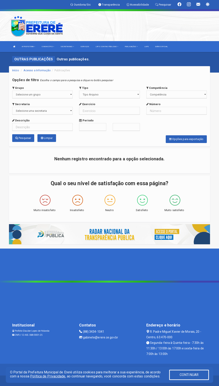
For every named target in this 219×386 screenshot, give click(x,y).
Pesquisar (23, 138)
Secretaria (21, 104)
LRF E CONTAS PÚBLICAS (107, 47)
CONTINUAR (189, 375)
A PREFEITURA (28, 47)
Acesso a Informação (37, 70)
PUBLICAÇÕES (131, 47)
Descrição (21, 120)
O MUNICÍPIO (48, 47)
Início (15, 70)
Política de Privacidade (47, 376)
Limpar (47, 138)
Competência (156, 87)
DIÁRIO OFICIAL (161, 47)
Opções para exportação (186, 139)
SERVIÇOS (84, 47)
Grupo (18, 87)
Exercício (87, 104)
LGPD (146, 47)
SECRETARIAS (67, 47)
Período (86, 120)
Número (153, 104)
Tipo (83, 87)
